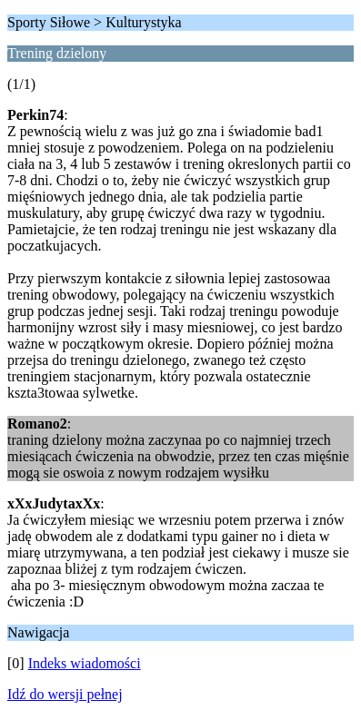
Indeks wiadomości (84, 663)
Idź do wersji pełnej (65, 694)
